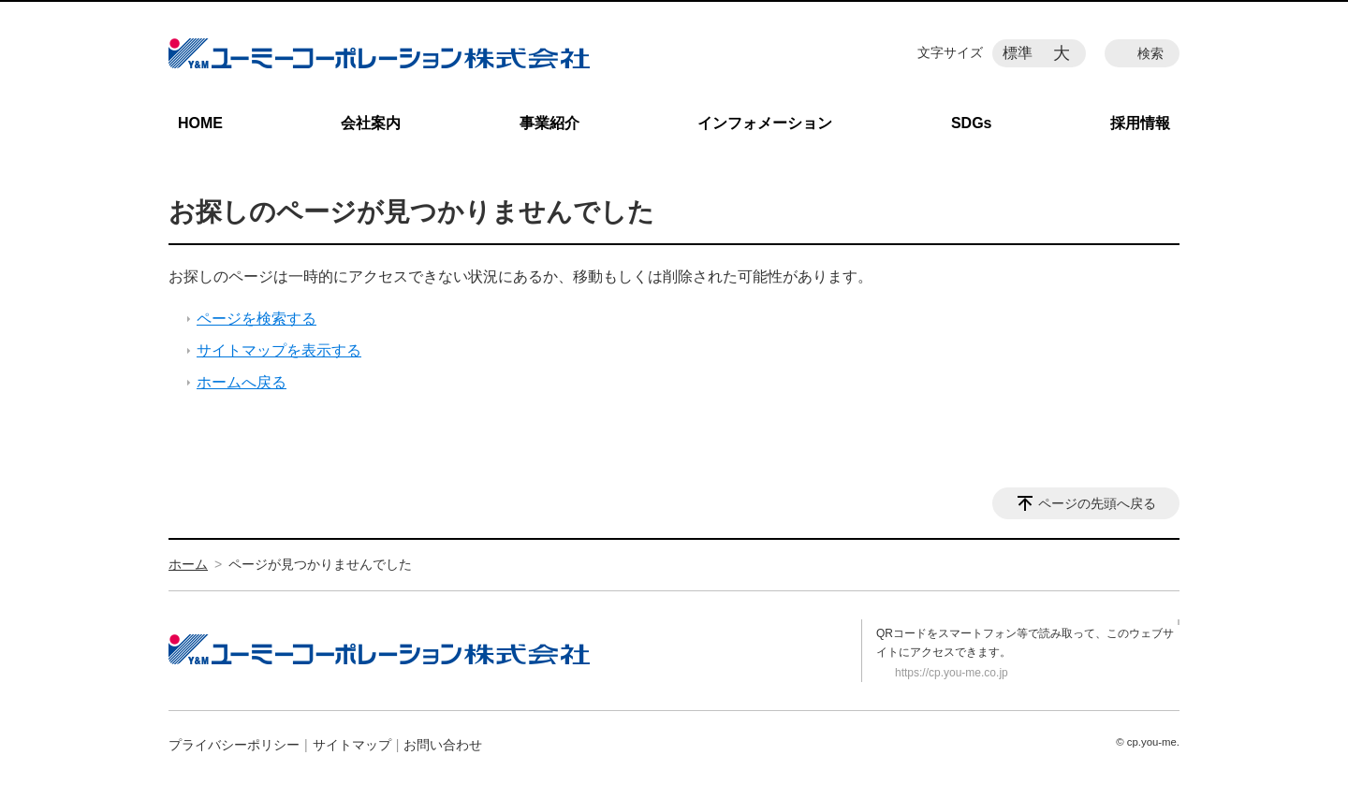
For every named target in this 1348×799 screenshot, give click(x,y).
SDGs (971, 123)
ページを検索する (256, 319)
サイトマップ (352, 744)
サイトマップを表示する (279, 350)
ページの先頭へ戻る (1097, 503)
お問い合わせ (442, 744)
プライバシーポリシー (234, 744)
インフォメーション (764, 123)
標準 (1018, 53)
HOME (200, 123)
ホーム (188, 564)
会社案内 (371, 123)
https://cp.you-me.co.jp (951, 672)
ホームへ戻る (241, 382)
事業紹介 (549, 123)
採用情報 (1140, 123)
